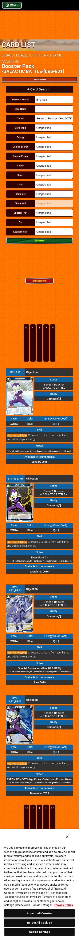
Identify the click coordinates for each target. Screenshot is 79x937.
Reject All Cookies (39, 922)
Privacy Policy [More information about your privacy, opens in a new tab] (63, 905)
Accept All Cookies (39, 913)
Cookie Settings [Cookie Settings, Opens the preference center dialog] (39, 931)
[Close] (67, 836)
